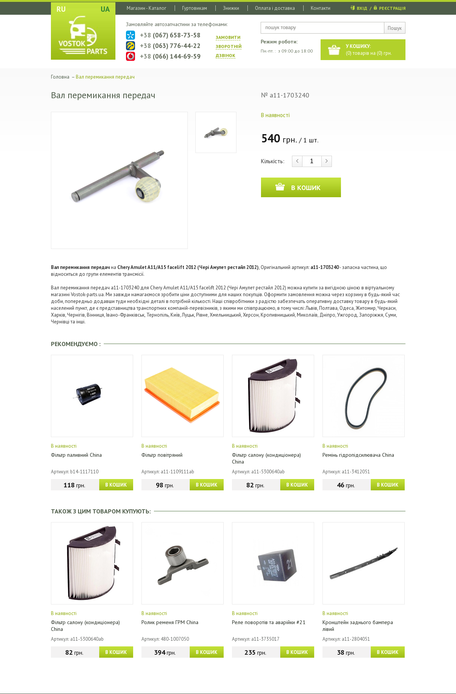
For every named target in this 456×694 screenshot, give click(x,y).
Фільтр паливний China (76, 454)
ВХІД (362, 8)
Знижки (231, 8)
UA (105, 9)
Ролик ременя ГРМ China (169, 622)
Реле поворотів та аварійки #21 (269, 622)
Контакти (320, 8)
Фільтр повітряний (162, 454)
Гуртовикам (194, 8)
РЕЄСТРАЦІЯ (392, 8)
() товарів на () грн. (369, 49)
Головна (60, 77)
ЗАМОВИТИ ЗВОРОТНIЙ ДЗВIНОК (228, 46)
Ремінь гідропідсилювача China (358, 454)
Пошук (395, 28)
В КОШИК (116, 485)
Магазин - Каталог (146, 8)
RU (61, 9)
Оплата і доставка (275, 8)
